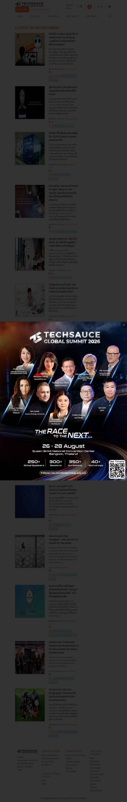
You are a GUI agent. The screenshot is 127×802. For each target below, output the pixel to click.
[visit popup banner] (63, 401)
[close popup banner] (124, 325)
